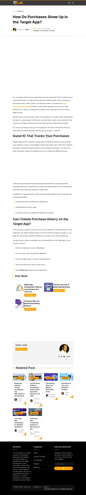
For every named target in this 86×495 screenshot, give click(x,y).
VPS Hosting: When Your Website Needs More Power (50, 387)
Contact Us (37, 487)
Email (35, 453)
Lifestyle (36, 464)
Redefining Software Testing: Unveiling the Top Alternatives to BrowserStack (19, 389)
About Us (27, 487)
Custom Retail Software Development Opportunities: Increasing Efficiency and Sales (35, 389)
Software (19, 378)
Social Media (38, 460)
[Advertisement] (43, 67)
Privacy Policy (18, 487)
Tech (14, 11)
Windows (37, 467)
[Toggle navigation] (69, 3)
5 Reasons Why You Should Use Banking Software (32, 303)
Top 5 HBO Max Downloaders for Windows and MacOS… (19, 423)
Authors (46, 487)
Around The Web (39, 456)
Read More (30, 295)
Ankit (27, 29)
